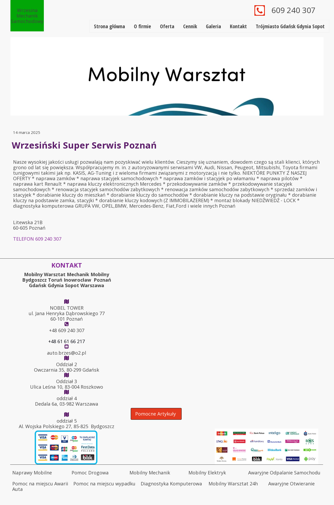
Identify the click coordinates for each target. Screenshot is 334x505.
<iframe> (226, 391)
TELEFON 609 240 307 (37, 239)
